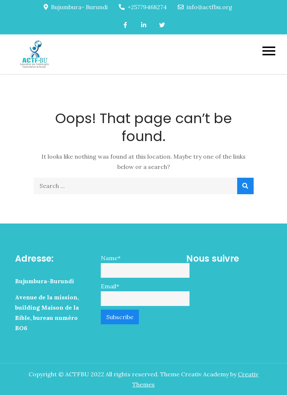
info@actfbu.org (205, 7)
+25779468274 (143, 7)
